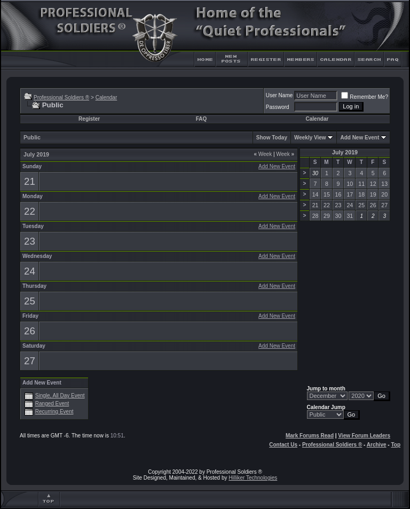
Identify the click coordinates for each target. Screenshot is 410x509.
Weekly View (310, 137)
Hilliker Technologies (252, 478)
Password (277, 107)
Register (89, 119)
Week (263, 154)
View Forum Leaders (364, 435)
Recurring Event (54, 411)
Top (395, 445)
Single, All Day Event (60, 395)
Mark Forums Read (310, 435)
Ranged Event (52, 403)
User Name (279, 95)
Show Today (271, 137)
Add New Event (359, 137)
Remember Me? (364, 97)
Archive (377, 445)
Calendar (106, 97)
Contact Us (283, 445)
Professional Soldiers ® (61, 97)
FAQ (201, 119)
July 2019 (345, 152)
